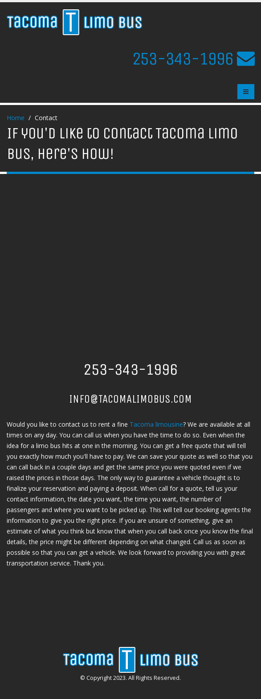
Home (15, 117)
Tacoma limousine (156, 424)
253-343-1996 (182, 58)
